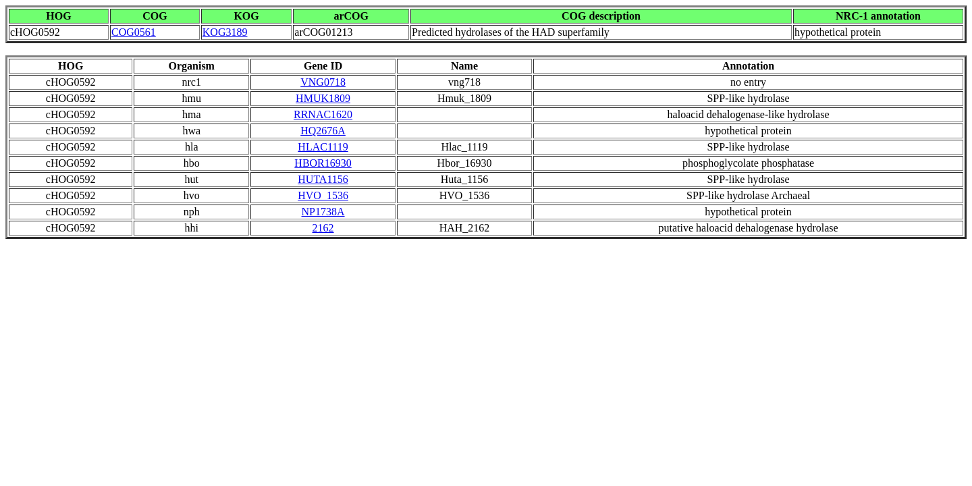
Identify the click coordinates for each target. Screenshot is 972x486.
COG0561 (133, 32)
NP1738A (323, 211)
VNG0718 (323, 82)
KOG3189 (225, 32)
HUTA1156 (323, 179)
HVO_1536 (323, 195)
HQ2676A (323, 130)
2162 (323, 228)
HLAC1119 (323, 147)
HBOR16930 (322, 163)
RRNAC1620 (323, 114)
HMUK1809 (323, 98)
